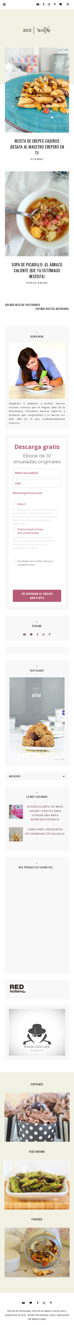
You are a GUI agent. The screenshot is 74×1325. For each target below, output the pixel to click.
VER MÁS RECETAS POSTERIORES (22, 305)
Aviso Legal (59, 1310)
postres (37, 159)
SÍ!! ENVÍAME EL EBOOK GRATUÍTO (37, 596)
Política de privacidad (18, 1310)
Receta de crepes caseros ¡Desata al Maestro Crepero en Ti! (37, 147)
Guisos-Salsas (37, 283)
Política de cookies (42, 1310)
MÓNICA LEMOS (39, 1319)
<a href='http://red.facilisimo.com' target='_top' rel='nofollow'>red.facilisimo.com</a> (18, 989)
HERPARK (43, 1315)
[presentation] (36, 576)
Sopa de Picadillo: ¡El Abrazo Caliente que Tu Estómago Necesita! (37, 270)
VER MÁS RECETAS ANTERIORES (52, 309)
